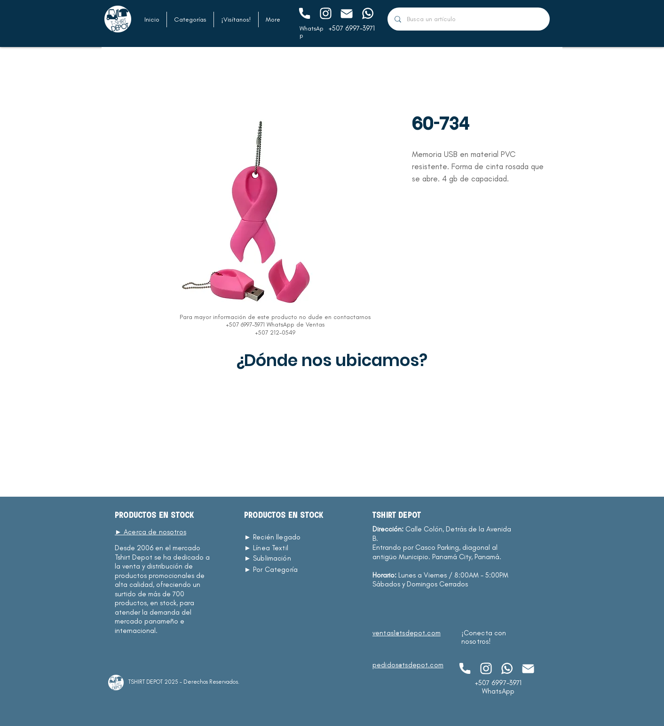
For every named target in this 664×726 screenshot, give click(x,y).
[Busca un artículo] (468, 19)
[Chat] (304, 13)
